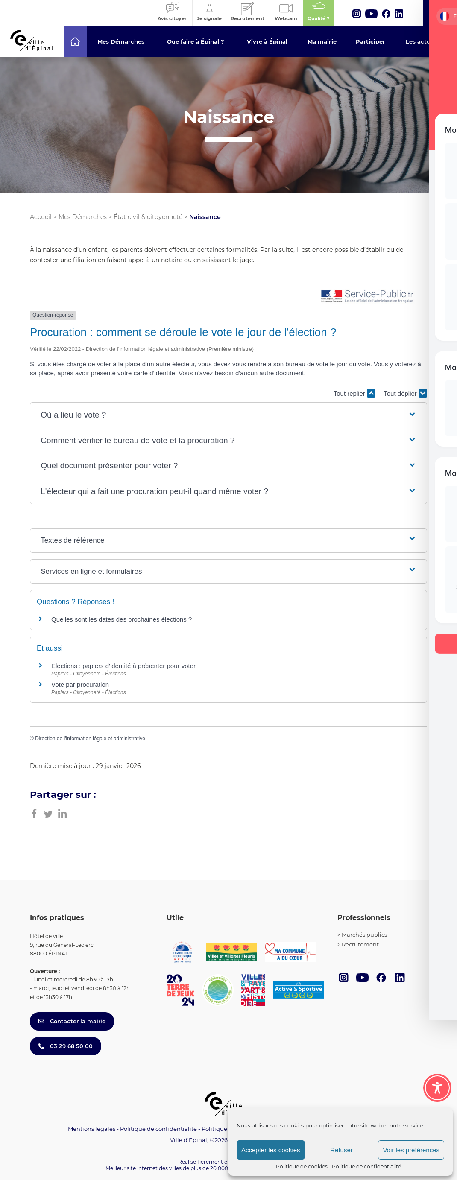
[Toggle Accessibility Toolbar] (437, 1088)
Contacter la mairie (71, 1021)
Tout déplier (405, 393)
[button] (228, 415)
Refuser (341, 1150)
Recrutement (360, 944)
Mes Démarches (83, 217)
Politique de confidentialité (366, 1166)
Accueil (41, 217)
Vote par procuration (80, 684)
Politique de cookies (302, 1166)
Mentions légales (91, 1128)
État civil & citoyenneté (148, 217)
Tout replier (354, 393)
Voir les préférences (411, 1150)
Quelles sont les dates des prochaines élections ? (121, 619)
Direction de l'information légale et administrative (90, 739)
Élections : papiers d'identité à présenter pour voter (123, 665)
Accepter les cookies (270, 1150)
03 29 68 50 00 (65, 1046)
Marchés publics (364, 934)
